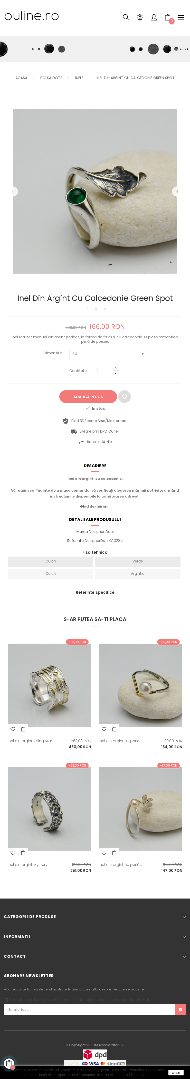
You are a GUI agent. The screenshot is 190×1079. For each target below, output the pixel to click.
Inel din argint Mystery (28, 864)
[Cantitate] (104, 370)
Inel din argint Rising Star (30, 740)
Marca (82, 532)
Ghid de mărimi (94, 506)
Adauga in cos (88, 396)
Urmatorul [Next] (177, 191)
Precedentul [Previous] (13, 191)
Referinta (75, 541)
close (176, 1073)
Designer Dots (101, 531)
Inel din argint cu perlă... (120, 740)
